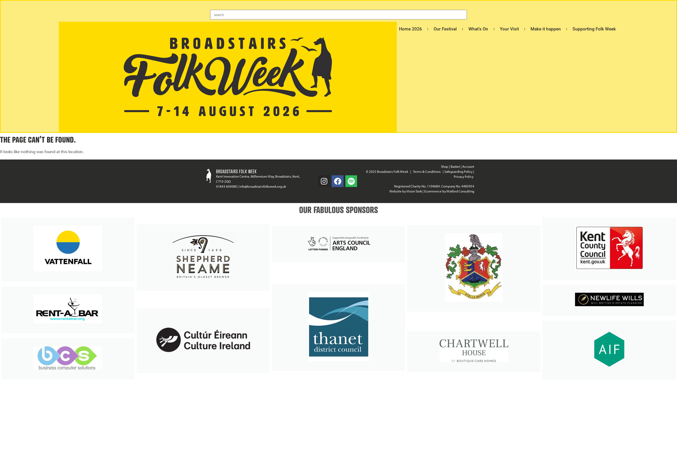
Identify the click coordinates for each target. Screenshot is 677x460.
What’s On (478, 29)
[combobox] (338, 14)
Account (468, 166)
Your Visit (509, 29)
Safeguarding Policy (458, 171)
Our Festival (445, 29)
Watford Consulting (460, 191)
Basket (455, 166)
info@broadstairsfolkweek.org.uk (262, 186)
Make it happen (546, 29)
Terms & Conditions (427, 171)
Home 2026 (410, 29)
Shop (444, 166)
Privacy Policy (464, 176)
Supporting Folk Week (594, 29)
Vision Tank (414, 191)
